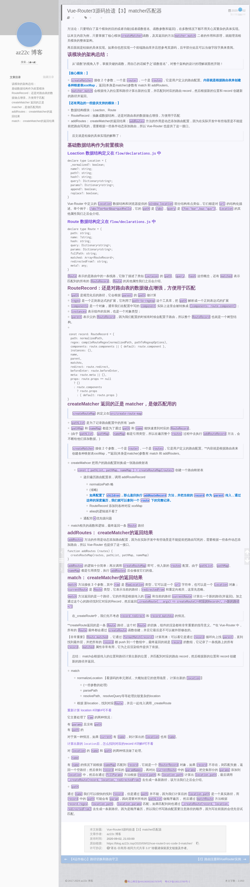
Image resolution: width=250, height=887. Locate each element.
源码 (94, 19)
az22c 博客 (114, 835)
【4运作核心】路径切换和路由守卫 (94, 860)
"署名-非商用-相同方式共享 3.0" (130, 849)
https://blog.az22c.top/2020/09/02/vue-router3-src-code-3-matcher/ (149, 844)
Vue (77, 19)
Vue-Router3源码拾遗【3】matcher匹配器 (134, 830)
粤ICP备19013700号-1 (177, 881)
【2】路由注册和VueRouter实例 (218, 860)
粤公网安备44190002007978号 (143, 881)
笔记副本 (107, 19)
